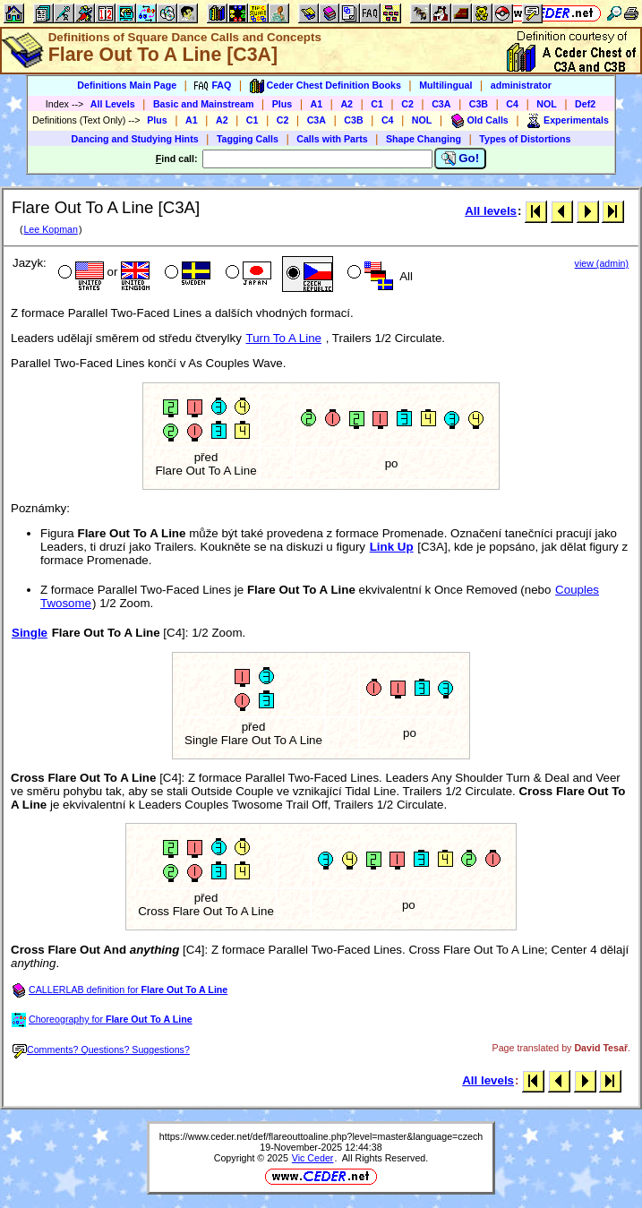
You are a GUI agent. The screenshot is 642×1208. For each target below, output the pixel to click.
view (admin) (602, 263)
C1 (377, 104)
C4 (512, 104)
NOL (546, 104)
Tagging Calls (247, 138)
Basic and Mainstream (203, 104)
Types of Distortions (524, 138)
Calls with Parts (331, 138)
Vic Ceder (313, 1157)
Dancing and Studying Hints (135, 138)
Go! (460, 158)
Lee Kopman (50, 229)
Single (29, 632)
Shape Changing (423, 138)
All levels (491, 211)
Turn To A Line (283, 338)
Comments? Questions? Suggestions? (101, 1049)
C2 (407, 104)
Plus (282, 104)
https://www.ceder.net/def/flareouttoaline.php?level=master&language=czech (321, 1136)
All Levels (112, 104)
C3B (478, 104)
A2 (346, 104)
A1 (317, 104)
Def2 (585, 104)
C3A (441, 104)
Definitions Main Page (126, 85)
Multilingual (445, 85)
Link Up (392, 546)
